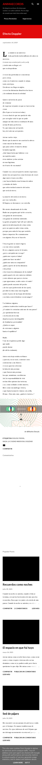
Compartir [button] (7, 449)
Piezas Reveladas (9, 19)
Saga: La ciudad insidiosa (14, 441)
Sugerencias (25, 19)
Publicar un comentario (25, 672)
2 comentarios (20, 608)
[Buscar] (32, 4)
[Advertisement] (21, 529)
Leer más (35, 608)
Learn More (18, 763)
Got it (27, 763)
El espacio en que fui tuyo (18, 647)
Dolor (15, 438)
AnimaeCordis (13, 4)
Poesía (21, 438)
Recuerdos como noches (17, 584)
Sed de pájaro (11, 713)
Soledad (29, 441)
